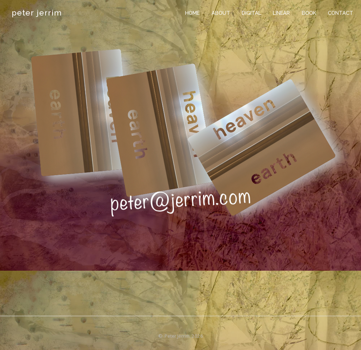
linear (281, 13)
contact (340, 13)
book (309, 13)
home (192, 13)
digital (251, 13)
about (221, 13)
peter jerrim (37, 12)
